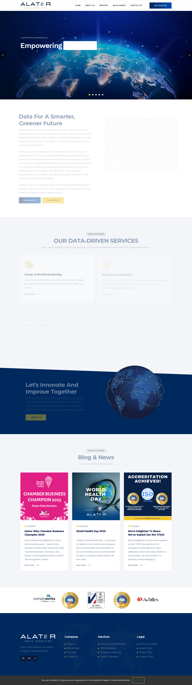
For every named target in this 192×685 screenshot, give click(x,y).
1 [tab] (89, 94)
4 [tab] (99, 94)
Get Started (160, 5)
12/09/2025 (31, 526)
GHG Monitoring (108, 648)
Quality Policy (145, 648)
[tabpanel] (96, 55)
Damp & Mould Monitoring (112, 644)
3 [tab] (96, 94)
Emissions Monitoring (110, 652)
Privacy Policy (146, 652)
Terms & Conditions (148, 644)
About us (90, 5)
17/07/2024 (134, 526)
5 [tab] (102, 94)
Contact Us (136, 5)
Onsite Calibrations (109, 657)
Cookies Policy (146, 657)
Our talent (71, 652)
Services (103, 5)
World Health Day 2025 (91, 531)
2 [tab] (93, 94)
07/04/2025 (83, 526)
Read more (32, 565)
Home (78, 5)
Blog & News (119, 5)
